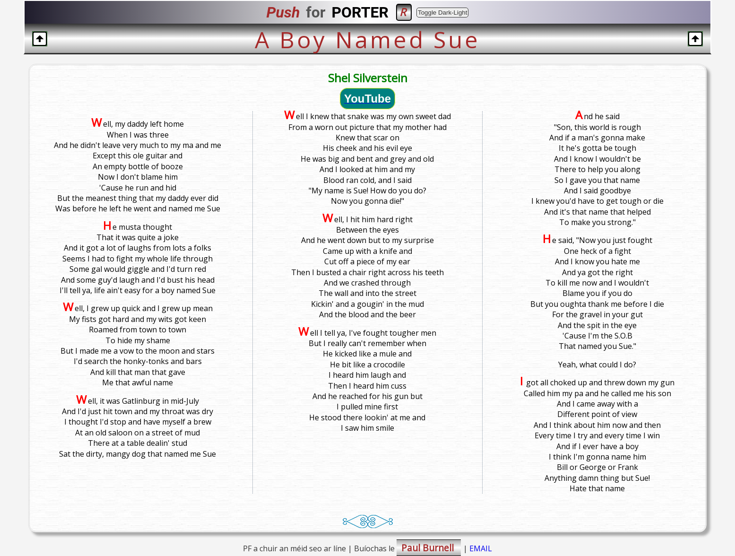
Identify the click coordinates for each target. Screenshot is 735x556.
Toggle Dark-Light (442, 12)
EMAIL (480, 548)
